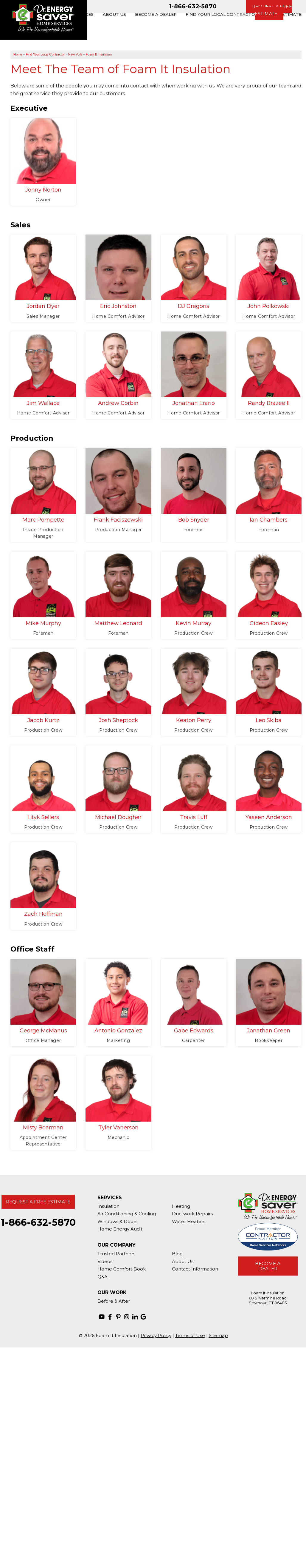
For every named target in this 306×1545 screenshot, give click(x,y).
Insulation (108, 1206)
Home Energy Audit (119, 1229)
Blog (177, 1253)
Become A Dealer (267, 1266)
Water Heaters (188, 1221)
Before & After (113, 1301)
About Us (182, 1261)
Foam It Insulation (98, 54)
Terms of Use (190, 1335)
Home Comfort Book (121, 1269)
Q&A (102, 1276)
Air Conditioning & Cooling (126, 1213)
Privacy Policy (156, 1335)
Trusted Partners (116, 1253)
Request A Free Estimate (38, 1202)
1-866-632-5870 (193, 6)
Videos (104, 1261)
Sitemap (218, 1335)
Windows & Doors (117, 1221)
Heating (181, 1206)
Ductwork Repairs (192, 1213)
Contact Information (195, 1269)
